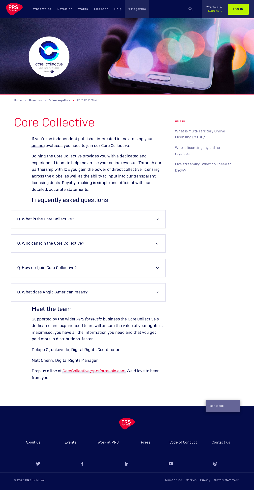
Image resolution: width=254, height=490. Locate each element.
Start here (214, 9)
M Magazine (137, 9)
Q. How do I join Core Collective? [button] (47, 268)
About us (33, 442)
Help (118, 9)
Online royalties (59, 100)
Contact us (221, 442)
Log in (238, 9)
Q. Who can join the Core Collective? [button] (50, 243)
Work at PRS (108, 442)
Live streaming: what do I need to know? (203, 167)
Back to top (222, 406)
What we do (42, 9)
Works (83, 9)
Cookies (191, 480)
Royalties (64, 9)
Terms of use (173, 480)
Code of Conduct (183, 442)
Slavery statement (226, 480)
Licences (101, 9)
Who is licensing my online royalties (197, 151)
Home (18, 100)
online (37, 146)
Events (70, 442)
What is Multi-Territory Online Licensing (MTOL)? (200, 134)
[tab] (88, 219)
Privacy (205, 480)
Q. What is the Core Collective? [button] (45, 219)
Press (146, 442)
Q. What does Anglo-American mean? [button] (52, 292)
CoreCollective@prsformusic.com (94, 371)
